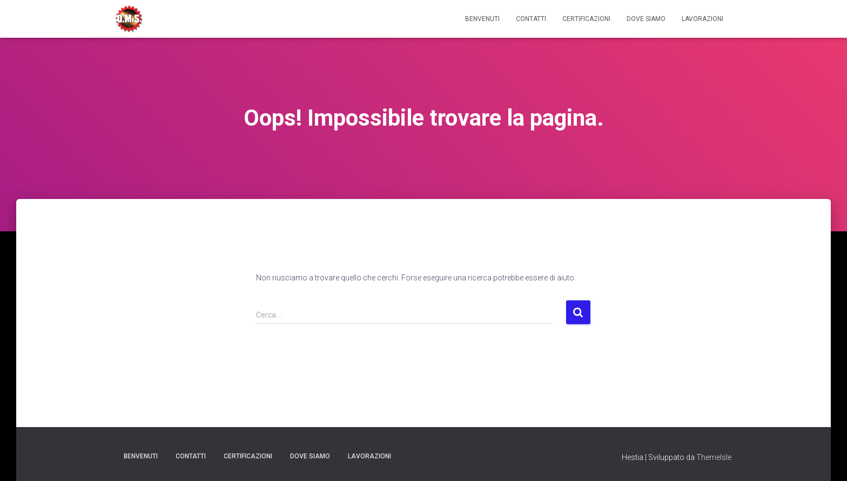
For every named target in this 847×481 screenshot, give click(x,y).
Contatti (531, 19)
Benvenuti (482, 19)
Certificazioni (586, 19)
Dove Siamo (646, 19)
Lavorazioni (702, 19)
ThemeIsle (713, 457)
